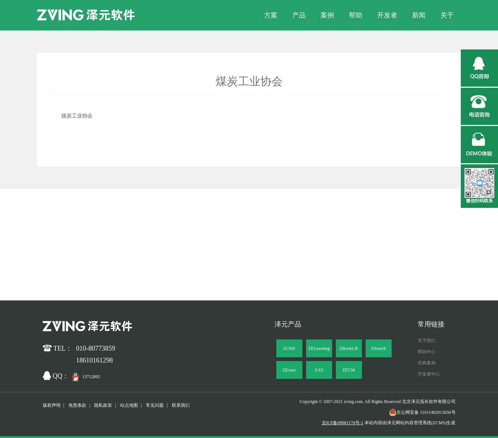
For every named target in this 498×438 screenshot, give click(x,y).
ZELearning (319, 348)
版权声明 (52, 405)
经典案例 (427, 362)
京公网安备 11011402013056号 (422, 412)
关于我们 (427, 340)
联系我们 (181, 405)
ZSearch (378, 348)
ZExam (289, 370)
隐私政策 (103, 405)
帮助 (355, 15)
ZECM (349, 370)
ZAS (319, 370)
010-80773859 (95, 348)
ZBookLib (349, 348)
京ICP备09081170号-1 (342, 422)
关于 (447, 15)
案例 (327, 15)
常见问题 (155, 405)
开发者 (387, 15)
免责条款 (77, 405)
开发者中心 (429, 374)
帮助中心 (427, 351)
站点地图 (129, 405)
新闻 (418, 15)
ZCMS (289, 348)
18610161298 (94, 360)
